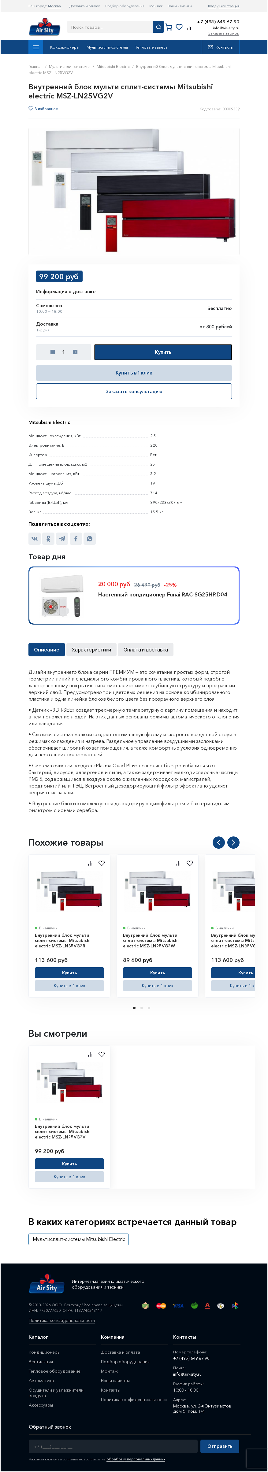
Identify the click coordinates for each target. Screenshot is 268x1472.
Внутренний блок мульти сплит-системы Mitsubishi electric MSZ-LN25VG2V (63, 1131)
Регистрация (229, 6)
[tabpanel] (69, 926)
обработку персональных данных (134, 1460)
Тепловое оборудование (55, 1372)
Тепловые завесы (151, 47)
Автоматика (41, 1382)
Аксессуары (42, 1408)
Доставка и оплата (84, 6)
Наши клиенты (180, 6)
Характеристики (91, 649)
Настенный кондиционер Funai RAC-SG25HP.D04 (162, 594)
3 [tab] (149, 1008)
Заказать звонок (223, 33)
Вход (212, 6)
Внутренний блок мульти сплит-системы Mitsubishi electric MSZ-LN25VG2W (151, 940)
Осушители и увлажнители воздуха (57, 1395)
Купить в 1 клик (134, 372)
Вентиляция (41, 1363)
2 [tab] (142, 1008)
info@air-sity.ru (226, 27)
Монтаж (156, 6)
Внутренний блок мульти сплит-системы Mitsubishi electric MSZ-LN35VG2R (63, 940)
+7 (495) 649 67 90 (218, 21)
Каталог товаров (35, 47)
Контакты (220, 47)
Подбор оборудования (124, 6)
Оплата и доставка (146, 649)
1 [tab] (135, 1008)
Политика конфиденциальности (66, 1321)
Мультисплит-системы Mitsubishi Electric (79, 1239)
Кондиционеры (64, 47)
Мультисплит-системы (107, 47)
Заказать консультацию (134, 391)
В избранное (46, 109)
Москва (54, 6)
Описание (46, 649)
